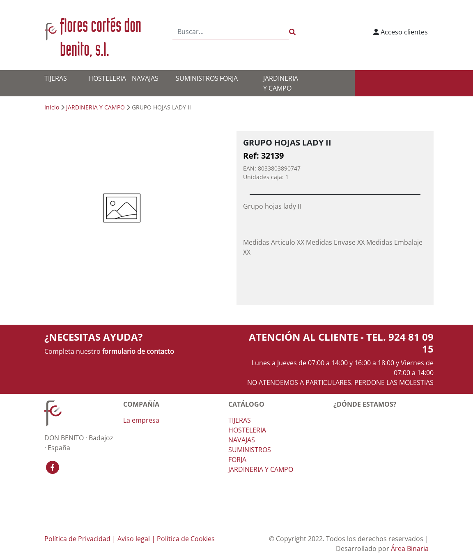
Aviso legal (133, 538)
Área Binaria (410, 548)
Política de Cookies (186, 538)
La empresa (141, 420)
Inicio (51, 107)
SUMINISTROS (197, 78)
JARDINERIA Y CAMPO (95, 107)
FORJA (229, 78)
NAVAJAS (145, 78)
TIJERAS (55, 78)
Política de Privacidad (77, 538)
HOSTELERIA (107, 78)
